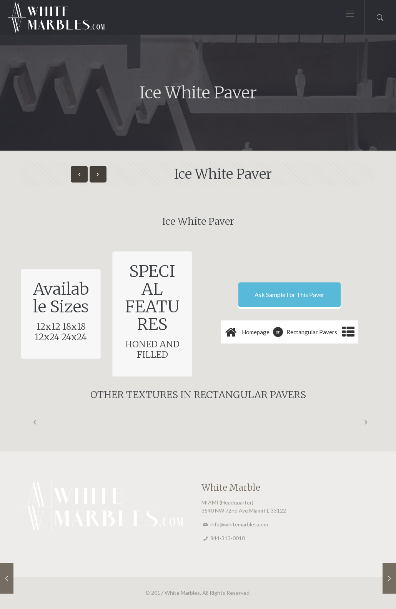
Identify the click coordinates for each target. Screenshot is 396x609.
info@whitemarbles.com (239, 524)
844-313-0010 (227, 538)
